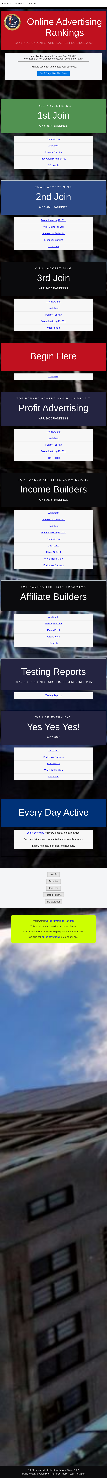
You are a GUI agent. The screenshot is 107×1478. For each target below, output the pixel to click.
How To (53, 874)
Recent (32, 3)
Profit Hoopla (53, 458)
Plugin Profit (53, 630)
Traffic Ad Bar (53, 139)
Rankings (56, 1473)
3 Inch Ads (53, 776)
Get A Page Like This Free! (53, 73)
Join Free (6, 3)
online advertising (51, 937)
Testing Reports (53, 695)
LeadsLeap (53, 145)
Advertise (20, 3)
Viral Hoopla (53, 328)
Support (81, 1473)
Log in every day (35, 833)
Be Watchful (53, 901)
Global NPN (53, 636)
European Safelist (53, 240)
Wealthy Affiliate (53, 623)
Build (65, 1473)
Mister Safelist (53, 552)
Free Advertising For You (53, 158)
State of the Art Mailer (53, 233)
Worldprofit (53, 513)
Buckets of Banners (53, 565)
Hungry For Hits (53, 152)
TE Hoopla (53, 165)
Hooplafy (53, 643)
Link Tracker (53, 763)
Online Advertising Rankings (53, 33)
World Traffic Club (53, 558)
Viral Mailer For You (53, 227)
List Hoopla (53, 246)
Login (72, 1473)
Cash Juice (53, 545)
